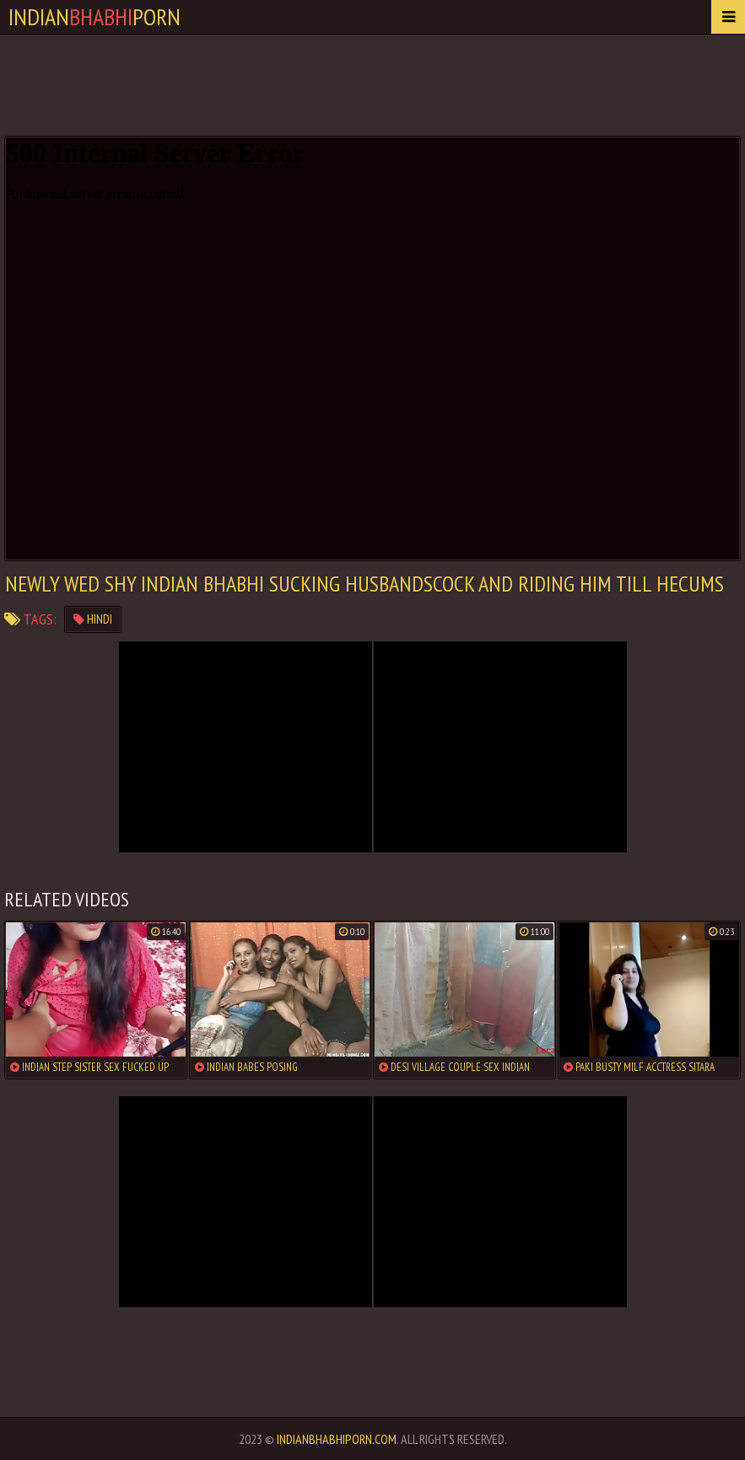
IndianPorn (94, 16)
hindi (92, 619)
